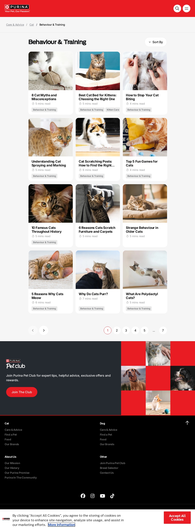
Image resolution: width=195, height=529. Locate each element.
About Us (10, 456)
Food (8, 439)
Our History (12, 467)
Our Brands (12, 444)
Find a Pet (11, 434)
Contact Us (107, 472)
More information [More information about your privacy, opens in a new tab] (61, 524)
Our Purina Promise (17, 472)
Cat (31, 24)
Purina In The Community (21, 477)
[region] (97, 519)
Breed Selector (109, 467)
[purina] (83, 496)
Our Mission (12, 463)
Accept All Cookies (177, 517)
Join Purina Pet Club (112, 463)
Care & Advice (15, 24)
